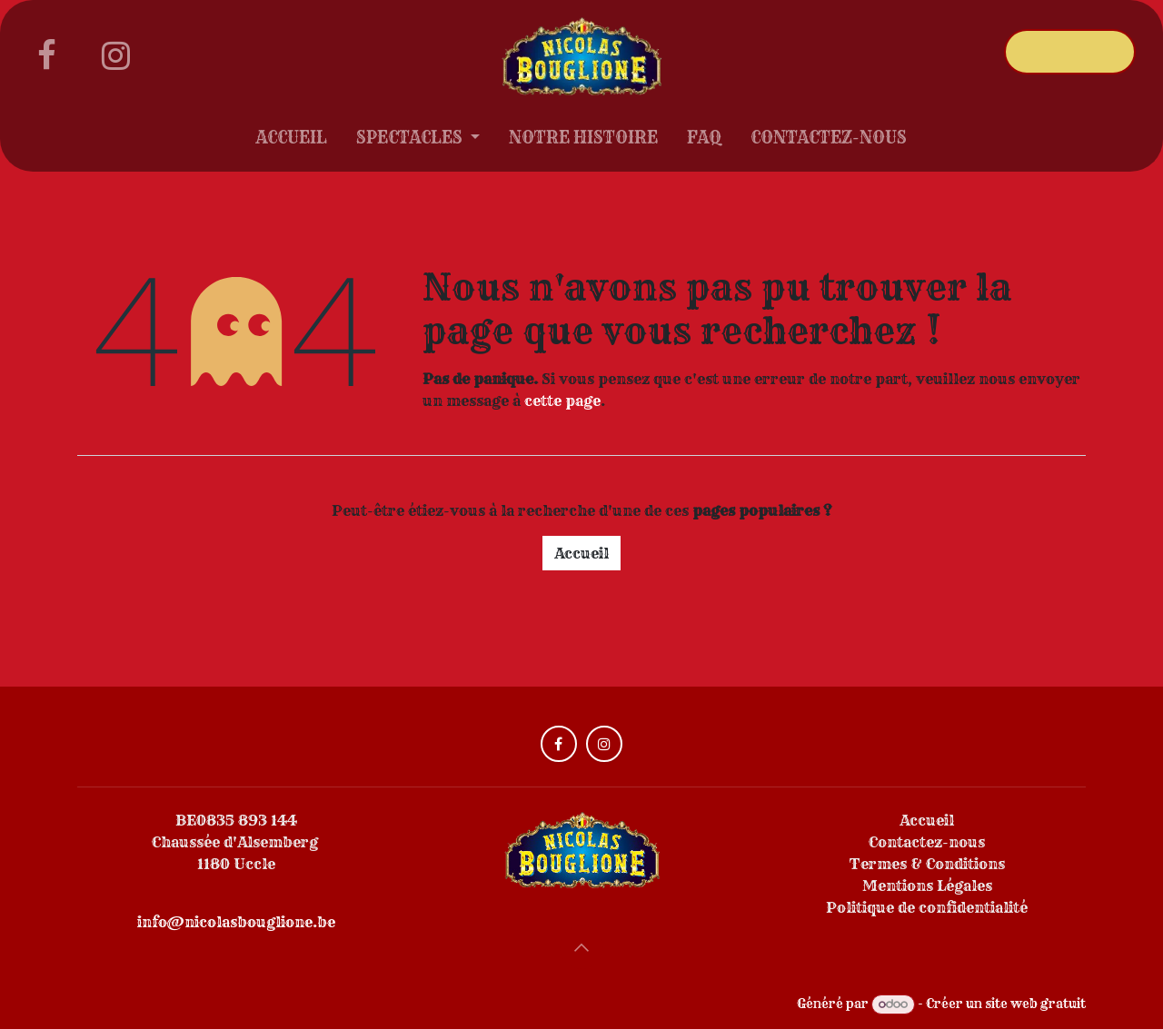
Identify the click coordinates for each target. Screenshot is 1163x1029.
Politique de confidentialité (927, 907)
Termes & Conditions (927, 864)
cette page (562, 400)
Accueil (581, 553)
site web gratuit (1035, 1003)
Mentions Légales (927, 885)
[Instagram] (115, 55)
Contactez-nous (927, 842)
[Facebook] (46, 55)
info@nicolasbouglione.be (236, 922)
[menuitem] (292, 141)
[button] (581, 947)
